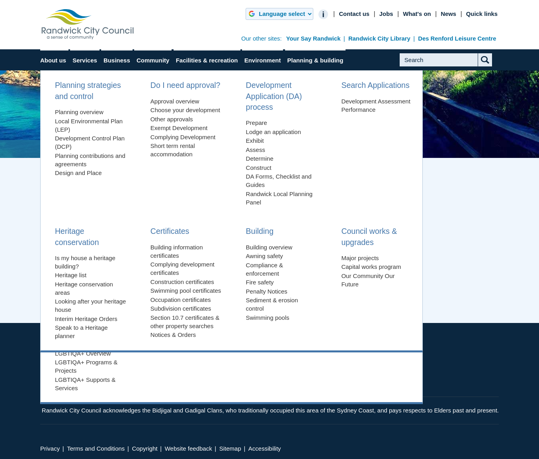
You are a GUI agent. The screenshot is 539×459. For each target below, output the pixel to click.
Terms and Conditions (96, 448)
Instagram (405, 377)
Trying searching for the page (93, 231)
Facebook (358, 377)
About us (53, 60)
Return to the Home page (87, 240)
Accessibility (264, 448)
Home (57, 149)
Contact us (354, 14)
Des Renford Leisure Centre (457, 38)
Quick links (482, 14)
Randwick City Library (379, 38)
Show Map (273, 329)
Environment (262, 60)
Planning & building (315, 60)
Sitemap (230, 448)
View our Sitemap (77, 249)
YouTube (389, 377)
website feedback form (243, 272)
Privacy (50, 448)
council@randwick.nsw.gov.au (148, 376)
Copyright (144, 448)
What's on (417, 14)
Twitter (374, 377)
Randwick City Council (87, 24)
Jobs (386, 14)
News (448, 14)
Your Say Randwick (313, 38)
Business (117, 60)
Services (84, 60)
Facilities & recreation (207, 60)
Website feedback (188, 448)
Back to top (340, 306)
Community (153, 60)
